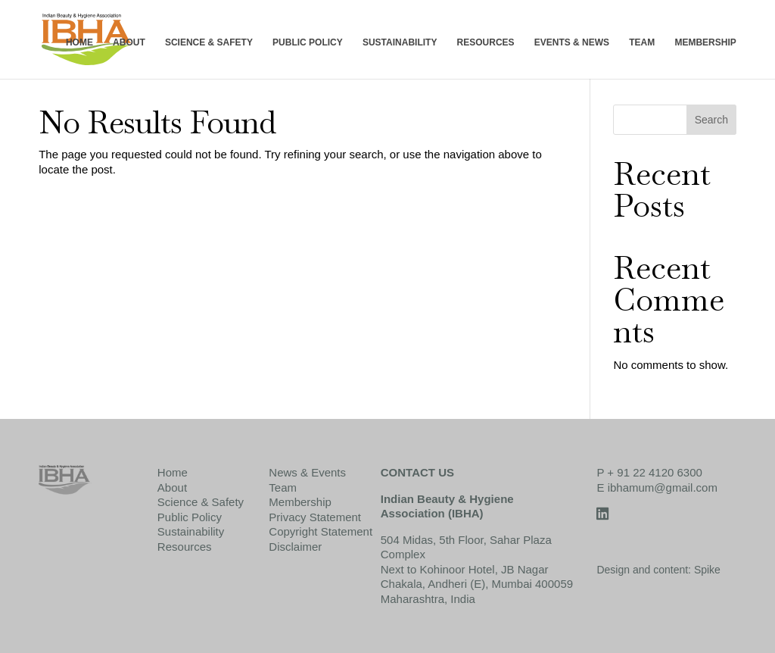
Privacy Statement (315, 517)
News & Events (307, 472)
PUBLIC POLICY (307, 43)
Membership (300, 501)
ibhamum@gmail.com (662, 487)
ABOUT (129, 43)
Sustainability (190, 531)
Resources (184, 546)
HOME (79, 43)
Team (283, 487)
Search (711, 120)
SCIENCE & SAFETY (209, 43)
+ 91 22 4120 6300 (654, 472)
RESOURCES (486, 43)
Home (172, 472)
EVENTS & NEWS (571, 43)
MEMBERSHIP (705, 43)
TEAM (642, 43)
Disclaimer (295, 546)
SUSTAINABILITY (400, 43)
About (172, 487)
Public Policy (189, 517)
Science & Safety (200, 501)
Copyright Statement (320, 531)
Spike (707, 570)
